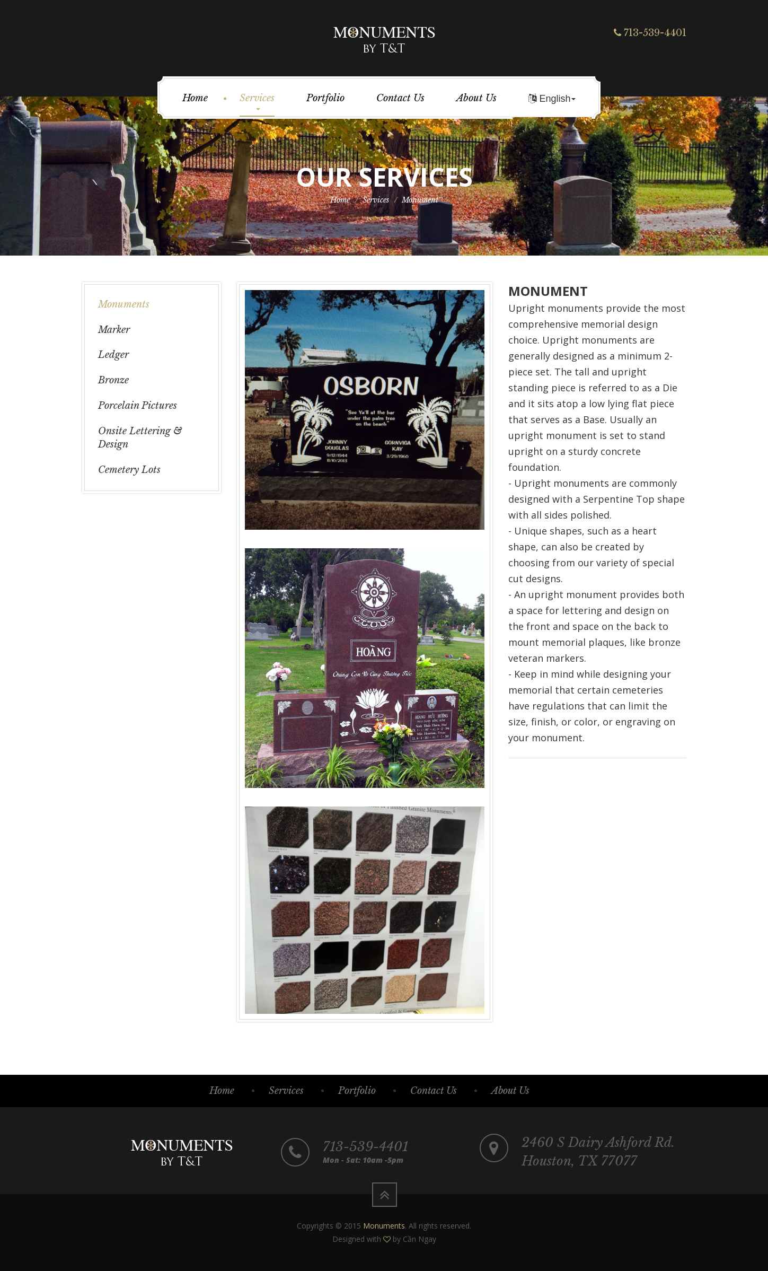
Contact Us (400, 98)
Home (195, 98)
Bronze (113, 380)
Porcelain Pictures (137, 405)
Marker (114, 330)
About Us (476, 98)
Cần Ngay (419, 1239)
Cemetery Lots (129, 470)
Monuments (123, 304)
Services (257, 101)
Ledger (113, 355)
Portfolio (325, 98)
